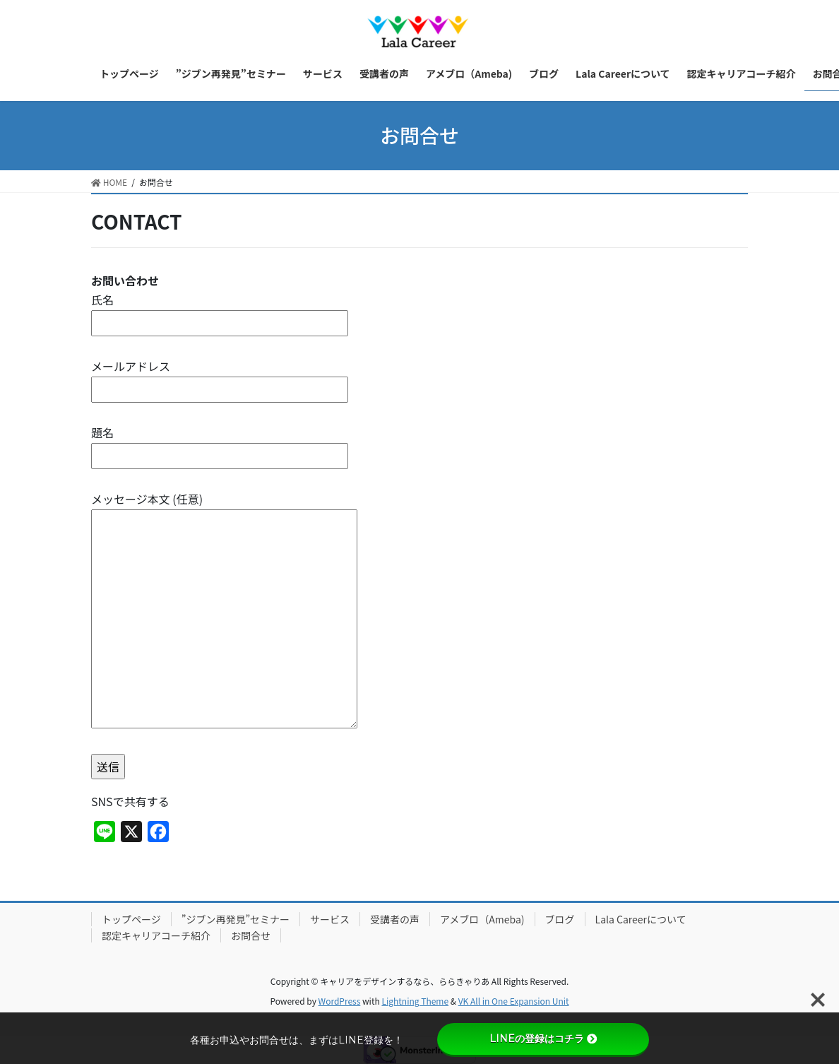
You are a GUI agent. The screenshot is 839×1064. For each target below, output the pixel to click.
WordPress (340, 1001)
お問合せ (250, 935)
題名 (219, 444)
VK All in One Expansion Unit (513, 1001)
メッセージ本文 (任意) (224, 611)
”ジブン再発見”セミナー (236, 919)
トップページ (131, 919)
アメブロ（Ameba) (482, 919)
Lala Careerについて (640, 919)
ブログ (560, 919)
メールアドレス (219, 377)
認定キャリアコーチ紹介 (156, 935)
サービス (330, 919)
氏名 (219, 311)
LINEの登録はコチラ (543, 1038)
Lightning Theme (414, 1001)
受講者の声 (395, 919)
